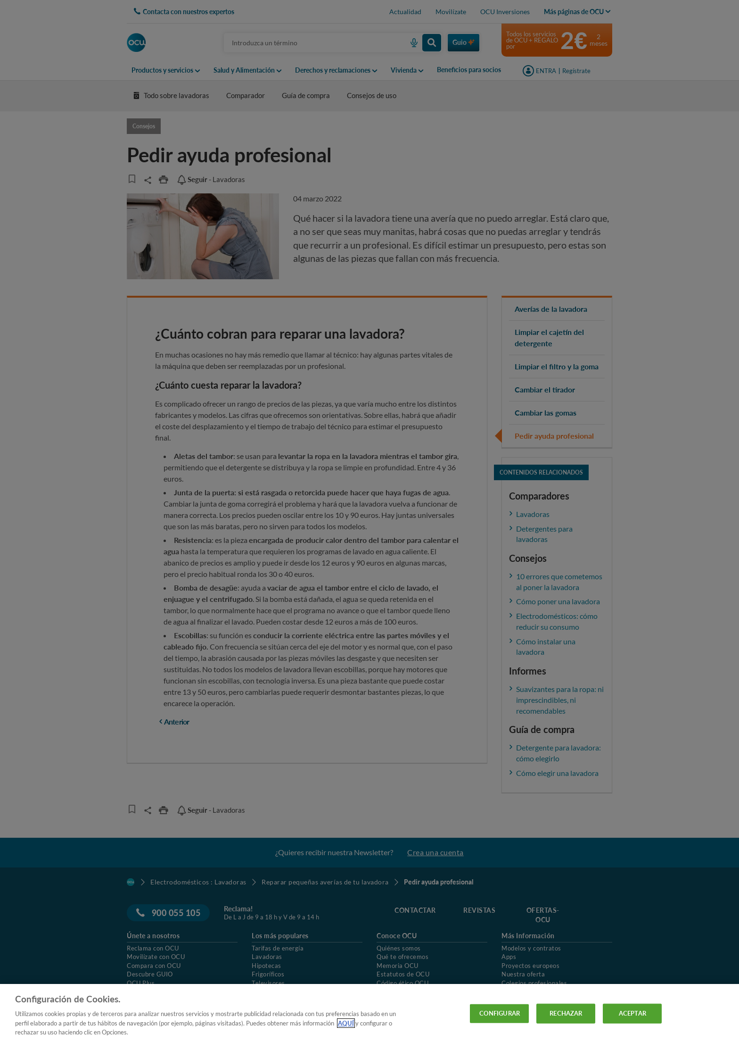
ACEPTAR (632, 1013)
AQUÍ (346, 1023)
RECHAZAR (566, 1013)
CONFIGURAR (499, 1013)
